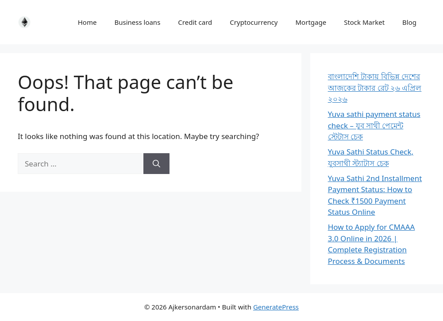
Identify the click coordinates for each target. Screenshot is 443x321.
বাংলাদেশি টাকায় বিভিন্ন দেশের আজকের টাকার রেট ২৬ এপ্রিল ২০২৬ (375, 87)
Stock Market (364, 22)
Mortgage (311, 22)
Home (87, 22)
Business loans (137, 22)
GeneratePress (276, 306)
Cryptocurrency (253, 22)
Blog (409, 22)
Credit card (195, 22)
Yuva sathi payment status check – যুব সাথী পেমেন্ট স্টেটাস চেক (374, 125)
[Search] (156, 163)
